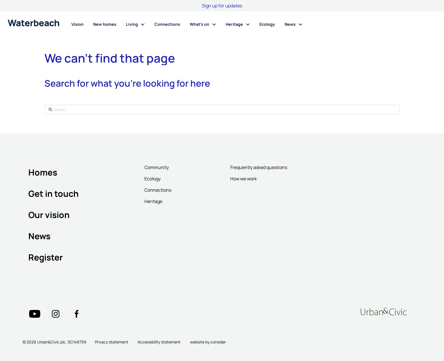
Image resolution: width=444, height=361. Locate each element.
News (39, 236)
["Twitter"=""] (34, 313)
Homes (42, 172)
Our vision (49, 215)
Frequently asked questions (258, 167)
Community (156, 167)
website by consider (208, 342)
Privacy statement (111, 342)
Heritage (153, 201)
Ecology (152, 179)
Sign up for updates (222, 6)
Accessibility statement (159, 342)
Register (45, 257)
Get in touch (53, 193)
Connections (157, 190)
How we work (243, 179)
